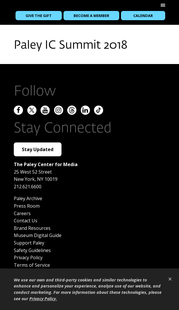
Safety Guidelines (32, 250)
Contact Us (25, 220)
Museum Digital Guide (37, 235)
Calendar (143, 15)
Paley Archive (28, 198)
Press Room (27, 206)
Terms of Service (32, 265)
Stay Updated (37, 149)
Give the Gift (39, 15)
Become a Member (91, 15)
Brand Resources (32, 228)
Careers (22, 213)
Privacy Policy (28, 257)
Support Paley (29, 243)
